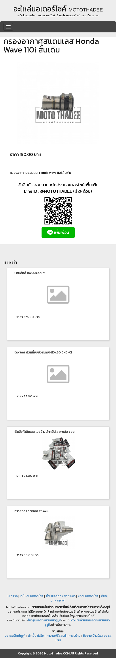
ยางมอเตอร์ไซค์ (88, 596)
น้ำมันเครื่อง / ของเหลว (61, 596)
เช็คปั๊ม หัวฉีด (36, 636)
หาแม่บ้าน (74, 636)
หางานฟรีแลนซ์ (56, 636)
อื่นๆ (104, 596)
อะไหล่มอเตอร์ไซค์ (32, 596)
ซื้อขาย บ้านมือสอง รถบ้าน (83, 638)
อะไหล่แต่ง (57, 600)
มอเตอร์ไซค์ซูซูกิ (15, 636)
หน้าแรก (13, 596)
